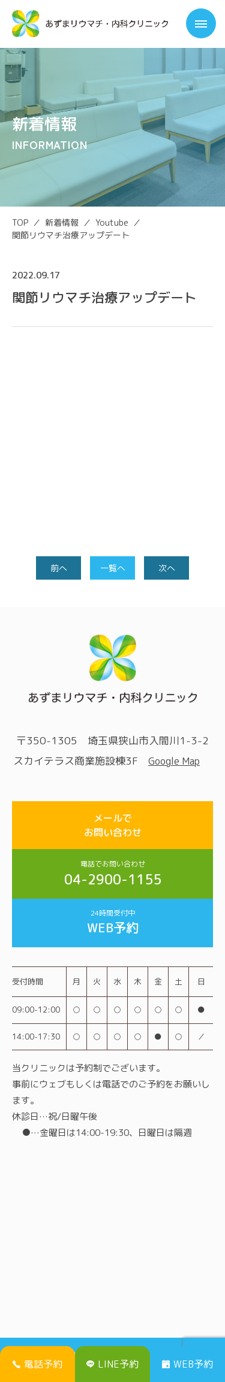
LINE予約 (112, 1364)
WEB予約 (112, 922)
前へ (58, 568)
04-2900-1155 (112, 874)
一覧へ (112, 568)
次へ (166, 568)
